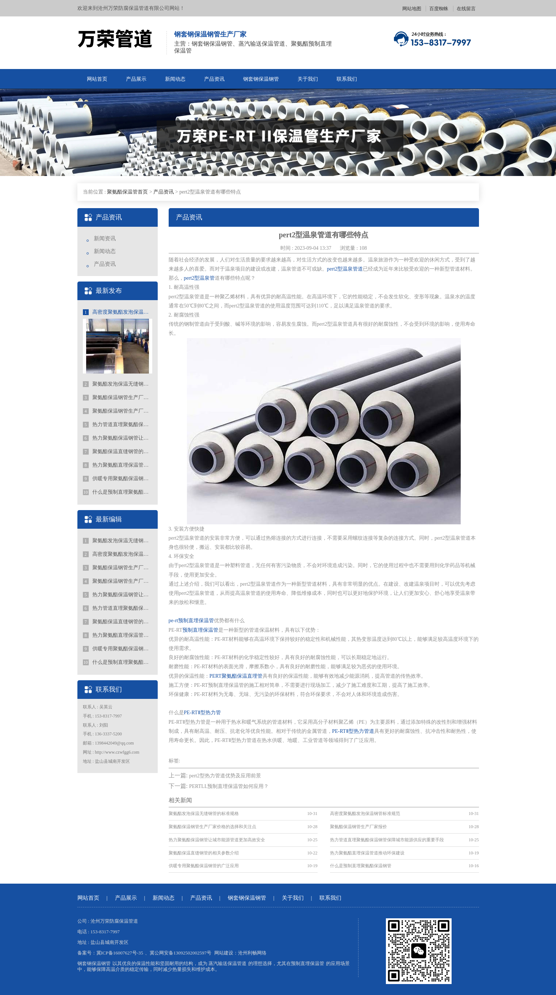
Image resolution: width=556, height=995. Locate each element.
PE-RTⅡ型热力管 (202, 712)
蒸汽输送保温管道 (227, 963)
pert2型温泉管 (199, 278)
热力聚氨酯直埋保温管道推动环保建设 (117, 465)
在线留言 (466, 8)
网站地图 (411, 8)
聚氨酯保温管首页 (127, 192)
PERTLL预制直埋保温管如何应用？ (229, 786)
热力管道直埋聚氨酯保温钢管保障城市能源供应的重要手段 (117, 425)
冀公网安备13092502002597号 (180, 953)
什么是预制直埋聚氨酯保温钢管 (117, 492)
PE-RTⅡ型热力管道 (353, 731)
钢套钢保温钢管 (261, 79)
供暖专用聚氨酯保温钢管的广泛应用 (117, 479)
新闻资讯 (105, 238)
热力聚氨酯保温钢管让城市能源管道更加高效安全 (117, 438)
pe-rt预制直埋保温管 (191, 620)
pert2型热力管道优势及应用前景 (225, 775)
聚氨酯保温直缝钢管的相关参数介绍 (117, 452)
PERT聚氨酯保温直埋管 (236, 676)
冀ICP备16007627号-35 (119, 953)
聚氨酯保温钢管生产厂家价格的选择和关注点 (117, 398)
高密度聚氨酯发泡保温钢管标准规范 (117, 312)
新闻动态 (175, 79)
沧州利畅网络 (252, 953)
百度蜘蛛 (438, 8)
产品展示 (136, 79)
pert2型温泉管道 (345, 269)
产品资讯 (214, 79)
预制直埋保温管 (200, 630)
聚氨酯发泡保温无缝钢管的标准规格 (117, 384)
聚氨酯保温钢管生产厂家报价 (117, 411)
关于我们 (308, 79)
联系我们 (347, 79)
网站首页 (97, 79)
